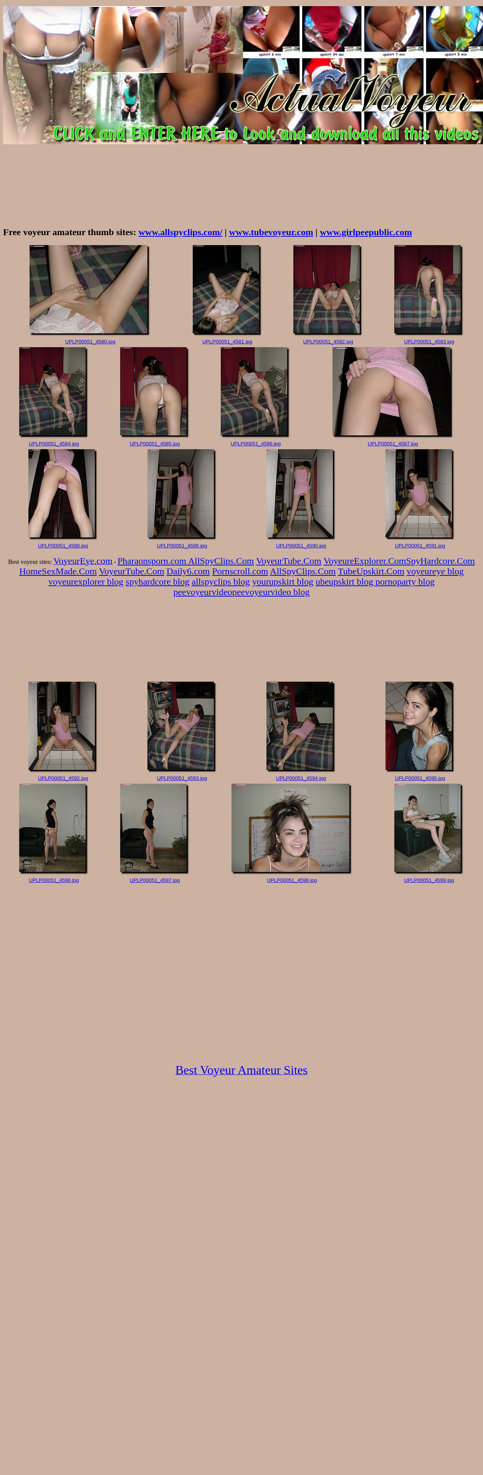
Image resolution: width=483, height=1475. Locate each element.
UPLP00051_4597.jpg (155, 880)
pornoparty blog (405, 582)
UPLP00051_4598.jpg (292, 880)
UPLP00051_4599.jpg (429, 880)
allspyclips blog (221, 582)
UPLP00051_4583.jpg (429, 341)
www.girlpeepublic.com (366, 232)
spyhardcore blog (157, 582)
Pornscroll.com (240, 571)
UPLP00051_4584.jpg (54, 444)
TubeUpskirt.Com (371, 571)
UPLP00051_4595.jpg (420, 778)
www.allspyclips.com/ (181, 232)
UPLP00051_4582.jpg (328, 341)
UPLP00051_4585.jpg (155, 444)
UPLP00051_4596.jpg (54, 880)
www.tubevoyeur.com (271, 232)
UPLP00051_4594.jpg (301, 778)
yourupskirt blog (282, 582)
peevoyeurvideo (202, 592)
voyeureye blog (435, 571)
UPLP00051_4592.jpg (63, 778)
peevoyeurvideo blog (271, 592)
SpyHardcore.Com (440, 561)
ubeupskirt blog (345, 582)
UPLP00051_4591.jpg (420, 546)
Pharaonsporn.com (152, 561)
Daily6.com (188, 571)
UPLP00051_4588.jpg (63, 546)
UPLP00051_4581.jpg (227, 341)
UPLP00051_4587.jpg (393, 444)
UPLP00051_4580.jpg (90, 341)
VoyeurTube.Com (288, 561)
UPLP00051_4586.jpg (256, 444)
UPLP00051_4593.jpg (182, 778)
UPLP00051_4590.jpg (301, 546)
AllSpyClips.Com (221, 561)
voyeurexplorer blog (85, 582)
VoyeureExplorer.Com (365, 561)
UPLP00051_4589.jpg (182, 546)
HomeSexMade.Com (58, 571)
